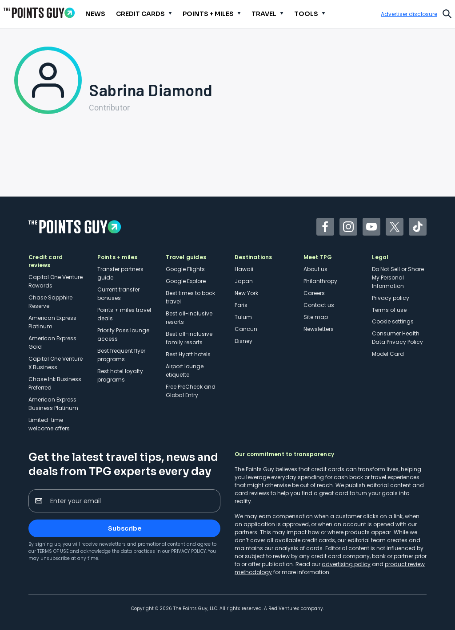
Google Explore (186, 281)
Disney (243, 341)
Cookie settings (393, 321)
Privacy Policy (188, 551)
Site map (315, 317)
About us (315, 269)
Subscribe (124, 528)
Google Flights (185, 269)
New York (246, 293)
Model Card (388, 354)
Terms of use (389, 310)
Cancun (246, 329)
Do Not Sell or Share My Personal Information (398, 277)
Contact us (318, 305)
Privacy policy (390, 298)
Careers (314, 293)
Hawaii (244, 269)
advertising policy (346, 564)
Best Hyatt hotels (188, 354)
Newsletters (318, 329)
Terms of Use (52, 551)
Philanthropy (320, 281)
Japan (244, 281)
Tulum (243, 317)
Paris (241, 305)
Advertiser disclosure (409, 14)
